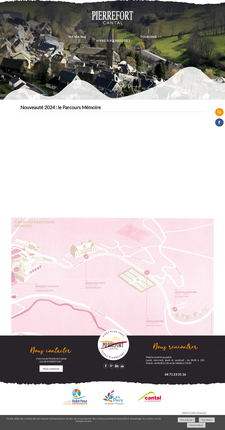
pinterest (111, 366)
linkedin (116, 366)
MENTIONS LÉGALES (194, 412)
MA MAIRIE (77, 36)
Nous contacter (51, 368)
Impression (122, 366)
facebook (105, 366)
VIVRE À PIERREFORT (113, 40)
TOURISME (148, 36)
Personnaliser (196, 425)
